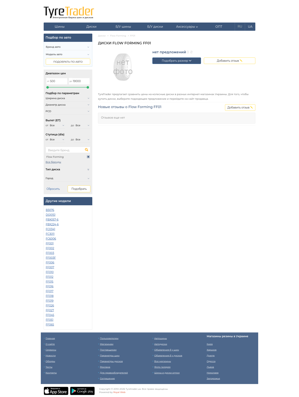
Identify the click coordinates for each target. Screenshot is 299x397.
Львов (210, 366)
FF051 (49, 320)
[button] (187, 27)
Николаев (213, 372)
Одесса (211, 361)
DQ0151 (50, 215)
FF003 (50, 253)
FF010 (50, 272)
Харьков (211, 349)
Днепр (211, 355)
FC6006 (51, 238)
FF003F (51, 258)
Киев (210, 344)
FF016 (49, 286)
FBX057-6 (52, 219)
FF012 (49, 277)
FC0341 (50, 229)
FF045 (50, 315)
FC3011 (50, 234)
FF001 (50, 243)
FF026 (50, 305)
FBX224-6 (52, 224)
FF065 (50, 324)
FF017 (49, 291)
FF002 (50, 248)
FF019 (49, 300)
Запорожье (213, 378)
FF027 (50, 310)
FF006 (50, 262)
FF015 (49, 281)
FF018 (50, 296)
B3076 (50, 210)
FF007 (50, 267)
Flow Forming (55, 156)
